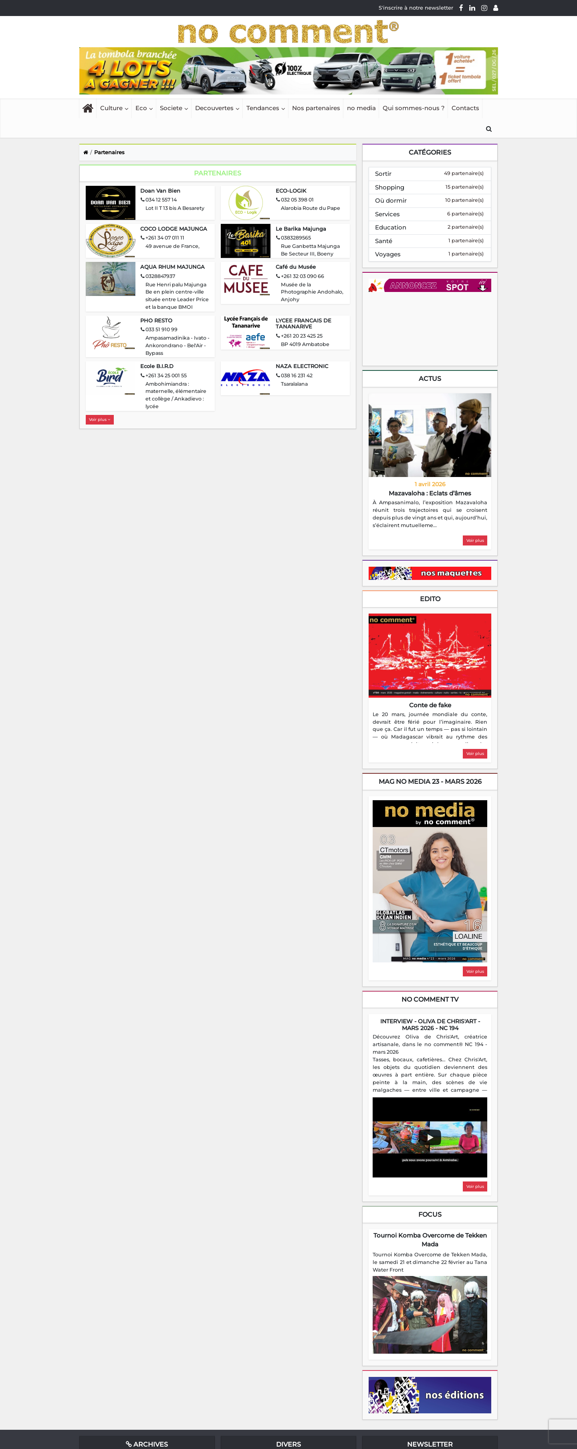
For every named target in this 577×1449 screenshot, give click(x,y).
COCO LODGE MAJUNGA (173, 228)
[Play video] (430, 1137)
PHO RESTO (156, 320)
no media (361, 108)
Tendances (262, 108)
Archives (147, 1444)
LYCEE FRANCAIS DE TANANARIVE (303, 323)
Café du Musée (296, 267)
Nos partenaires (316, 108)
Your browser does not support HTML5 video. (429, 328)
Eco (141, 108)
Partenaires (109, 152)
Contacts (465, 108)
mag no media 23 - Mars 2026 (430, 781)
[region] (430, 514)
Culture (111, 108)
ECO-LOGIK (291, 190)
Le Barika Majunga (301, 228)
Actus (430, 378)
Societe (171, 108)
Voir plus (99, 419)
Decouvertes (214, 108)
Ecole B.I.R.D (157, 366)
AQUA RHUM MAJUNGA (172, 267)
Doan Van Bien (160, 190)
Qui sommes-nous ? (414, 108)
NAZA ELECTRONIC (302, 366)
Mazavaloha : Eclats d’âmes (430, 493)
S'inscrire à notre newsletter (416, 7)
